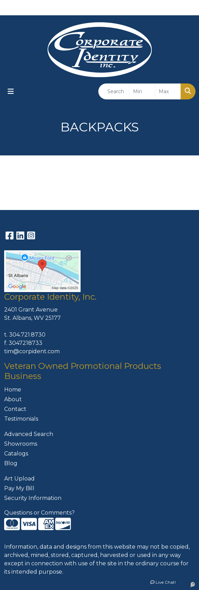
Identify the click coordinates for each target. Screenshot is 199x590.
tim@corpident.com (32, 351)
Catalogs (16, 453)
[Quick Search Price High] (168, 91)
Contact (15, 409)
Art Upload (19, 478)
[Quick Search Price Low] (142, 91)
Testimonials (21, 418)
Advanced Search (28, 434)
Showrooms (20, 444)
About (13, 399)
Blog (10, 463)
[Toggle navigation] (10, 91)
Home (12, 389)
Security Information (32, 498)
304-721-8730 (120, 7)
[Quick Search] (114, 91)
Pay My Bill (19, 488)
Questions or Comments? (39, 512)
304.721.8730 (27, 334)
